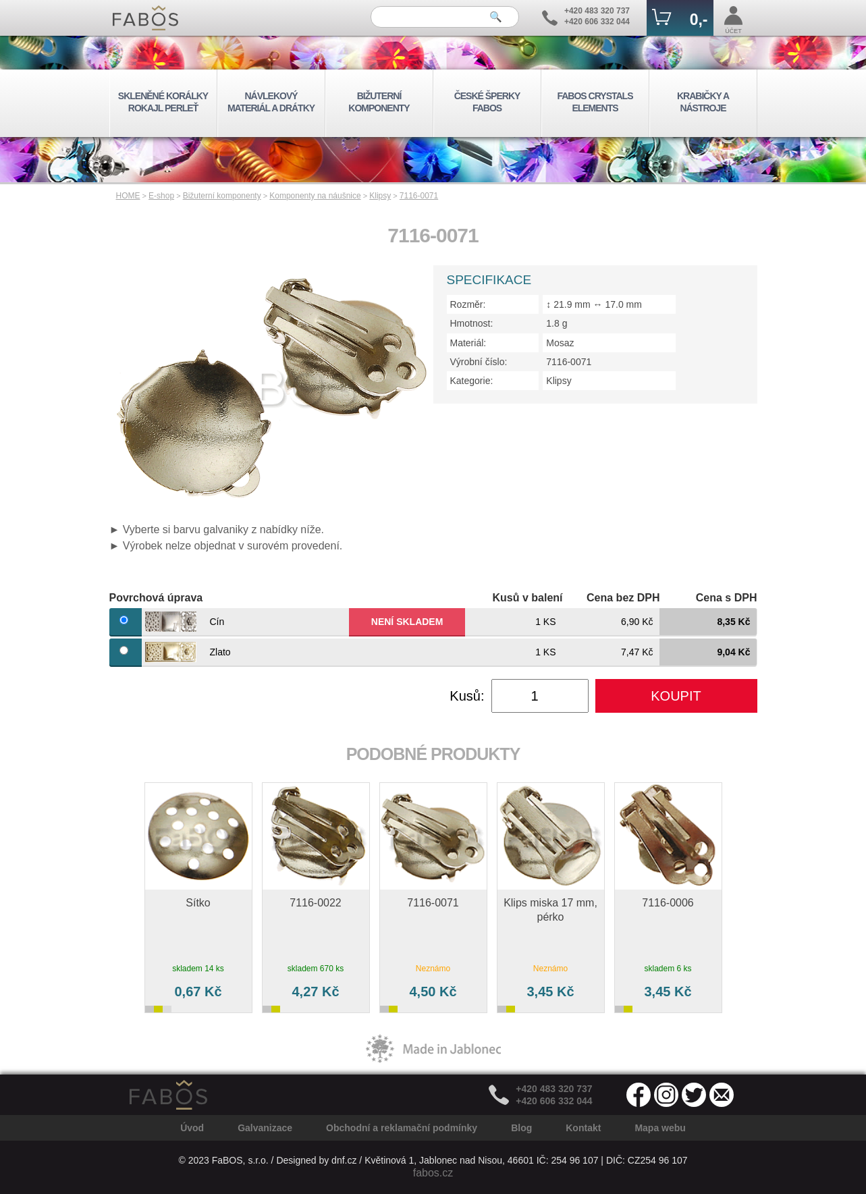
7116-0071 (419, 195)
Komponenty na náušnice (314, 195)
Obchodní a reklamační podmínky (401, 1127)
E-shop (161, 195)
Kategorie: (471, 380)
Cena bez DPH (623, 597)
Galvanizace (265, 1127)
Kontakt (583, 1127)
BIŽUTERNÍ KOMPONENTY (378, 101)
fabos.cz (433, 1172)
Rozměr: (468, 304)
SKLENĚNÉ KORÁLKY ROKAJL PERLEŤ (163, 101)
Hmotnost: (471, 323)
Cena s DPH (726, 597)
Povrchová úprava (156, 597)
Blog (521, 1127)
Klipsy (380, 195)
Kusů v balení (527, 597)
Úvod (192, 1127)
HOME (128, 195)
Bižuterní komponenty (222, 195)
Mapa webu (659, 1127)
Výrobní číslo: (479, 361)
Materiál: (468, 342)
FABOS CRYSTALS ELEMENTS (594, 101)
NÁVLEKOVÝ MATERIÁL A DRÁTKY (271, 101)
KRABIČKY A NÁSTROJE (703, 101)
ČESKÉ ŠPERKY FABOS (487, 101)
